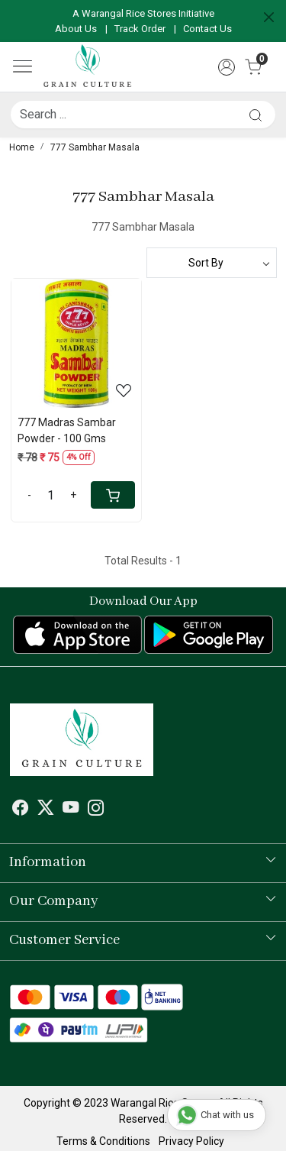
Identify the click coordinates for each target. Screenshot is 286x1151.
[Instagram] (96, 809)
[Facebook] (20, 809)
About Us (76, 28)
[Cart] (113, 495)
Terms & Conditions (103, 1141)
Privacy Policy (191, 1141)
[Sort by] (212, 262)
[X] (45, 809)
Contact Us (207, 28)
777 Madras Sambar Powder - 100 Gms (67, 430)
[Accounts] (226, 67)
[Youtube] (70, 809)
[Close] (269, 17)
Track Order (139, 28)
